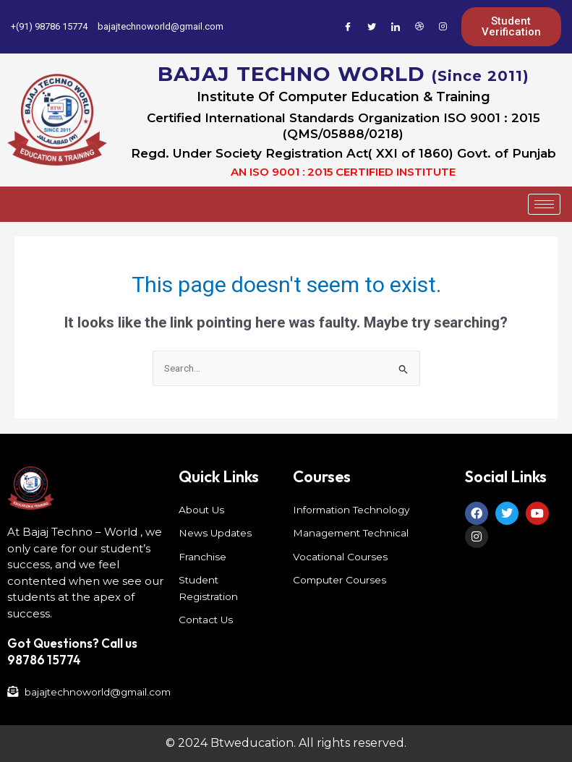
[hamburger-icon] (544, 204)
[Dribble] (419, 27)
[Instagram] (443, 27)
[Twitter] (372, 27)
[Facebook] (348, 27)
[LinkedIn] (395, 27)
